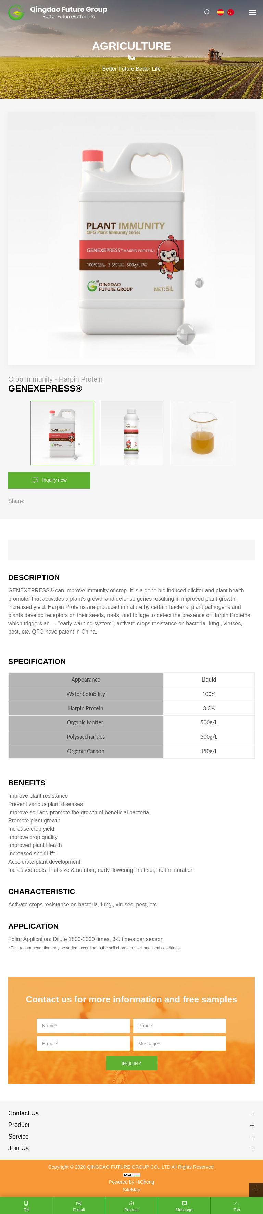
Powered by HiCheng (131, 1182)
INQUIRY (131, 1063)
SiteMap (131, 1189)
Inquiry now (54, 480)
